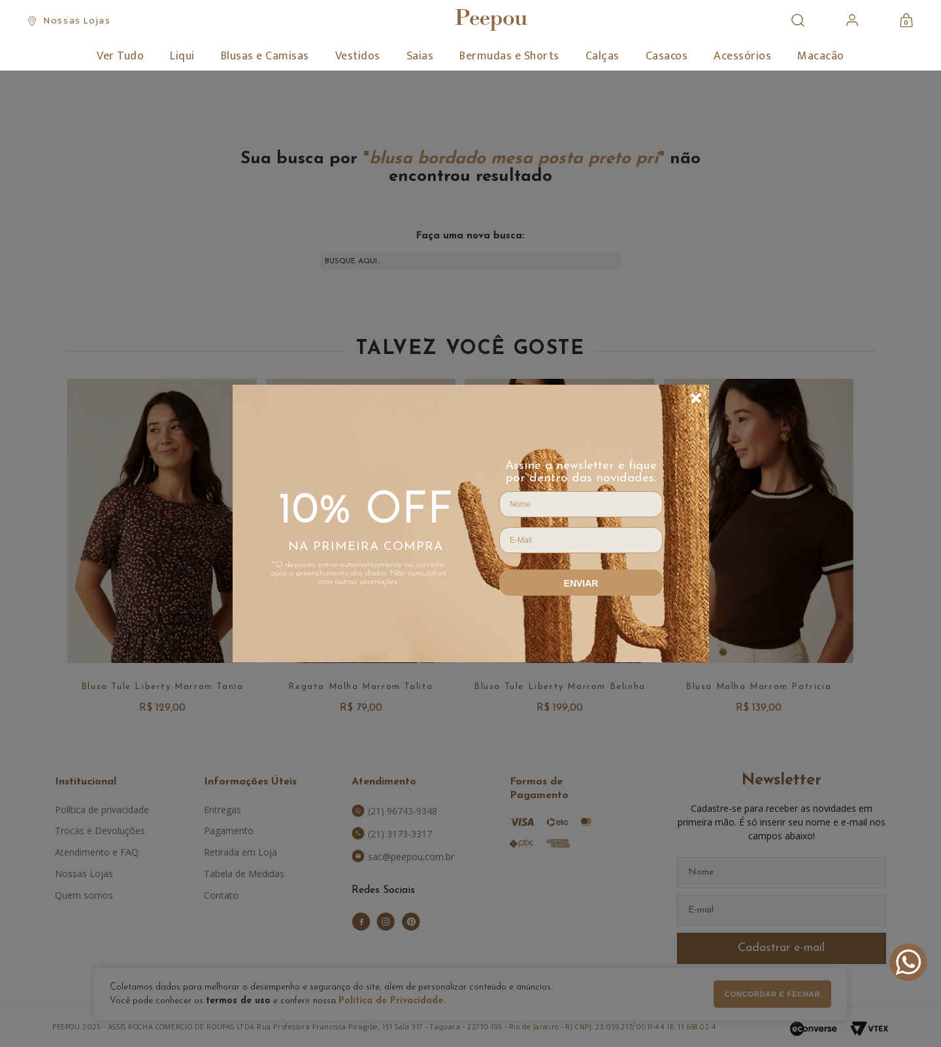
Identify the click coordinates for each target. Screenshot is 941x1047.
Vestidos (357, 56)
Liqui (182, 56)
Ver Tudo (120, 56)
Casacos (667, 56)
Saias (420, 56)
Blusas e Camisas (265, 56)
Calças (602, 56)
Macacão (820, 56)
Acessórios (742, 56)
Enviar (581, 583)
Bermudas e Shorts (509, 56)
